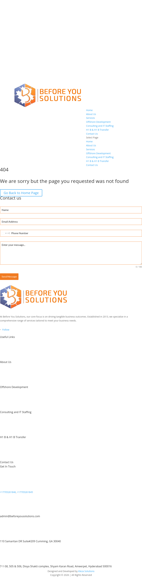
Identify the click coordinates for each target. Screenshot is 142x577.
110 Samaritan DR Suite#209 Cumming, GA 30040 (30, 541)
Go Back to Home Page (21, 193)
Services (90, 117)
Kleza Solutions (86, 571)
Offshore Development (98, 121)
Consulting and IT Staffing (99, 125)
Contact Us (92, 133)
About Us (91, 114)
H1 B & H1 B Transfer (97, 129)
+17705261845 (25, 492)
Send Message (9, 276)
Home (89, 110)
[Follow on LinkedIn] (5, 329)
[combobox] (5, 233)
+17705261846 (8, 492)
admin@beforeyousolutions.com (20, 516)
